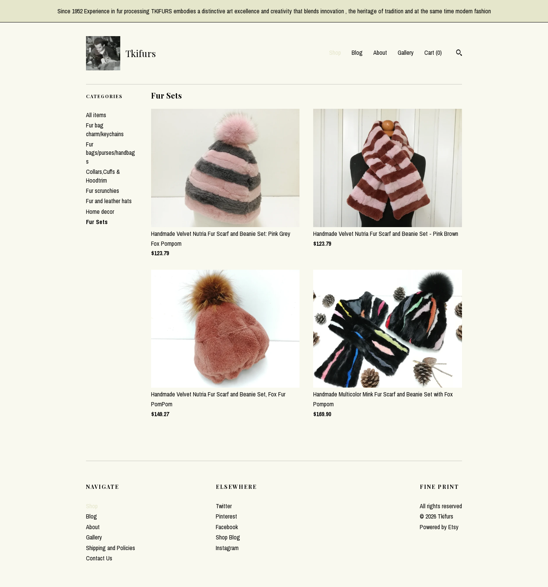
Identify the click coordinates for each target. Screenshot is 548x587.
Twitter (224, 506)
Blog (357, 52)
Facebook (227, 527)
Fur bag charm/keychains (105, 129)
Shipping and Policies (110, 548)
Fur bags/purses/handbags (110, 152)
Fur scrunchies (102, 190)
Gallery (406, 52)
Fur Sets (97, 222)
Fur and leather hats (109, 201)
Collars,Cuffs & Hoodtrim (103, 175)
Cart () (433, 52)
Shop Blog (228, 537)
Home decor (100, 211)
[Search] (459, 53)
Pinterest (226, 516)
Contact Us (99, 558)
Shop (335, 52)
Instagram (227, 548)
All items (96, 115)
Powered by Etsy (439, 527)
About (380, 52)
